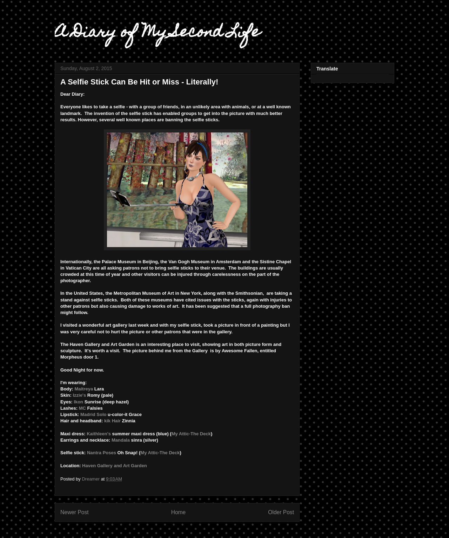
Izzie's (79, 395)
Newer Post (74, 512)
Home (178, 512)
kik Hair (112, 420)
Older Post (281, 512)
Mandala (121, 440)
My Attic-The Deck (191, 433)
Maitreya (83, 388)
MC (82, 408)
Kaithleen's (99, 433)
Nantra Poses (101, 452)
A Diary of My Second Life (157, 33)
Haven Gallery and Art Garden (114, 465)
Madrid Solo (93, 414)
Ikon (78, 401)
